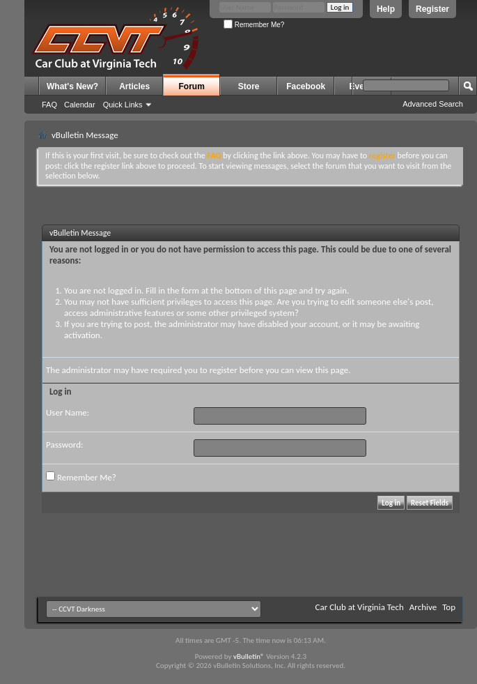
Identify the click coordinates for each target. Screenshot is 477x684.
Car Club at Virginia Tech (359, 607)
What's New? (72, 86)
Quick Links (123, 104)
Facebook (305, 86)
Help (386, 9)
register (223, 370)
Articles (134, 86)
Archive (423, 607)
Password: (64, 444)
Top (448, 607)
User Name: (67, 412)
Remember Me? (254, 25)
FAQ (49, 104)
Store (249, 86)
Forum (192, 86)
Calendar (79, 104)
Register (432, 9)
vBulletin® (249, 656)
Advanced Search (432, 104)
